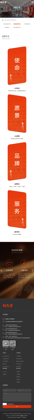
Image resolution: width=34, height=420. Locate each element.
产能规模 (18, 403)
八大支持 (4, 400)
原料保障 (18, 400)
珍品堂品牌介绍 (7, 24)
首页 (5, 20)
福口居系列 (18, 395)
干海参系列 (18, 385)
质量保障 (18, 405)
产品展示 (18, 381)
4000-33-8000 (9, 353)
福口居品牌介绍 (17, 27)
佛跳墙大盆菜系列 (20, 390)
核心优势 (18, 397)
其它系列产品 (19, 392)
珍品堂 (8, 20)
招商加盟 (5, 397)
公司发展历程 (27, 24)
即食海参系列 (19, 387)
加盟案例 (4, 403)
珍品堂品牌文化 (13, 20)
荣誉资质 (7, 27)
